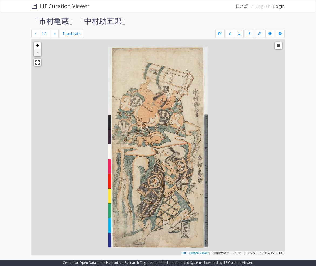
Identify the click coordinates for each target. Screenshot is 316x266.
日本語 (242, 6)
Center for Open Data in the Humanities (93, 262)
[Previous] (35, 34)
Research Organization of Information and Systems (163, 262)
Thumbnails (71, 33)
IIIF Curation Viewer (61, 6)
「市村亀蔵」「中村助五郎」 (80, 21)
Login (279, 6)
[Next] (55, 34)
